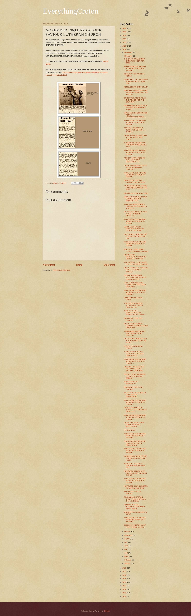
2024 (124, 35)
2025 (124, 32)
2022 (124, 39)
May (126, 549)
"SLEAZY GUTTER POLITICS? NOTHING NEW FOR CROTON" (135, 167)
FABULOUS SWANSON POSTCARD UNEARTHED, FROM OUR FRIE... (135, 277)
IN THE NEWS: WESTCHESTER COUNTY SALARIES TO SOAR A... (135, 257)
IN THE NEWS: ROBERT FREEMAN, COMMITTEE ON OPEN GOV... (136, 326)
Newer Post (49, 265)
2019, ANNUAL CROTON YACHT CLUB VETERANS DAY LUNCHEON (135, 499)
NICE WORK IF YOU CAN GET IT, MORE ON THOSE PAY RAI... (135, 236)
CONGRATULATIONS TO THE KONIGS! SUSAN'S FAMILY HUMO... (135, 458)
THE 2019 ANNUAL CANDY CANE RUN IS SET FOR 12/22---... (134, 61)
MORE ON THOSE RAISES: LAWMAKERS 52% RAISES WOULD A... (135, 206)
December (128, 52)
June (126, 546)
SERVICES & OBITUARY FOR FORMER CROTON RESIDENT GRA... (135, 199)
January (127, 563)
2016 (124, 575)
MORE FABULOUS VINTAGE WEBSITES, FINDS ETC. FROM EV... (135, 436)
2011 (124, 593)
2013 (124, 586)
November (128, 56)
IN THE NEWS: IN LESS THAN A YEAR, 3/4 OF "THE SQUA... (135, 137)
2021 (124, 42)
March (126, 556)
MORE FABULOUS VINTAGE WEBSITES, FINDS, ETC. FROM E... (135, 68)
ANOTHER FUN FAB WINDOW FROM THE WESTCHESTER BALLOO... (136, 92)
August (127, 539)
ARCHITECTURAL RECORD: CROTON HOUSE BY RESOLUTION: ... (135, 443)
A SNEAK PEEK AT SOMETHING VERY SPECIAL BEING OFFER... (135, 313)
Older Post (109, 265)
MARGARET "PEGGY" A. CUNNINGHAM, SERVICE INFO (134, 466)
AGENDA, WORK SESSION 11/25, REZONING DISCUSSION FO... (134, 160)
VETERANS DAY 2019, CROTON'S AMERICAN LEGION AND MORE (134, 229)
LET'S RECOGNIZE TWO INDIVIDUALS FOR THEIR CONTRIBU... (135, 285)
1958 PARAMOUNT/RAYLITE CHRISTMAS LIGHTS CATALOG (135, 333)
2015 (124, 579)
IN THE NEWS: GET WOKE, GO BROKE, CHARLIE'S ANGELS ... (136, 270)
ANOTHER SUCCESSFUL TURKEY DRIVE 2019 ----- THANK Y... (134, 130)
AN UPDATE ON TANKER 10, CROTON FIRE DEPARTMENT (135, 395)
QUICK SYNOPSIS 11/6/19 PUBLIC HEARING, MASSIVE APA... (134, 425)
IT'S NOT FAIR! (129, 430)
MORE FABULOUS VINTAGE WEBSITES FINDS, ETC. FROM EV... (135, 520)
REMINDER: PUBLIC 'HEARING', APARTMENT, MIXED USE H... (134, 507)
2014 (124, 582)
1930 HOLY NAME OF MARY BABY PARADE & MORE (135, 526)
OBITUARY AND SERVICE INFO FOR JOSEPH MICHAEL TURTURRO (134, 369)
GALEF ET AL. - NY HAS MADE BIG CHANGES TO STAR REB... (136, 81)
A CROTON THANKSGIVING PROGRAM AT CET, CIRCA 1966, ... (135, 145)
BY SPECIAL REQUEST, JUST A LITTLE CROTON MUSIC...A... (135, 214)
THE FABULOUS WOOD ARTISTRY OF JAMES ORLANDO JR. (133, 305)
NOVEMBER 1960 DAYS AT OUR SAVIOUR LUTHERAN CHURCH (135, 473)
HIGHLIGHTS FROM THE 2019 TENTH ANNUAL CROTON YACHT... (135, 341)
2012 (124, 589)
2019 (124, 49)
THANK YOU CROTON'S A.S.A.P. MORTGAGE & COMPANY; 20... (134, 354)
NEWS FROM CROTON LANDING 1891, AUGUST (134, 181)
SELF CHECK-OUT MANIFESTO (131, 383)
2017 (124, 572)
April (126, 553)
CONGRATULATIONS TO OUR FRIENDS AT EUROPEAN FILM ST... (135, 107)
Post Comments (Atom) (61, 270)
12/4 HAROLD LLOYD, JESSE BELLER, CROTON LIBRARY (136, 263)
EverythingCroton (70, 11)
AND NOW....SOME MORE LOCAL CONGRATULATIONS (136, 250)
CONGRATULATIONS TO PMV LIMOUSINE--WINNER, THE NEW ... (135, 188)
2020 (124, 46)
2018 (124, 568)
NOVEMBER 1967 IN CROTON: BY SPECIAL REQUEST (136, 487)
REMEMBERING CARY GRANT (136, 87)
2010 (124, 596)
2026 (124, 28)
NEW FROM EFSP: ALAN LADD (136, 193)
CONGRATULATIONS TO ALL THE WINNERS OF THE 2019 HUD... (135, 100)
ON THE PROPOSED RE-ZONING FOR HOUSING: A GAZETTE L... (135, 410)
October (127, 532)
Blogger (107, 611)
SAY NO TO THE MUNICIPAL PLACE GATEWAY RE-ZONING (135, 376)
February (127, 560)
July (126, 542)
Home (79, 265)
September (128, 535)
